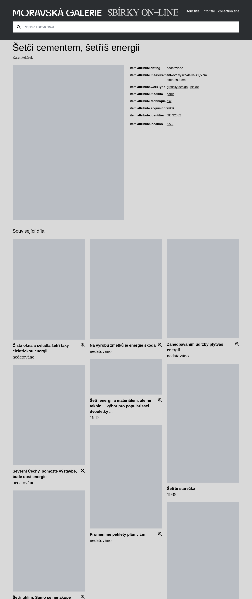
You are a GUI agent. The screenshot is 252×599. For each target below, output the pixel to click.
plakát (194, 87)
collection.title (228, 11)
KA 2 (170, 124)
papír (170, 94)
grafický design (177, 87)
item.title (193, 11)
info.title (209, 11)
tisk (169, 101)
